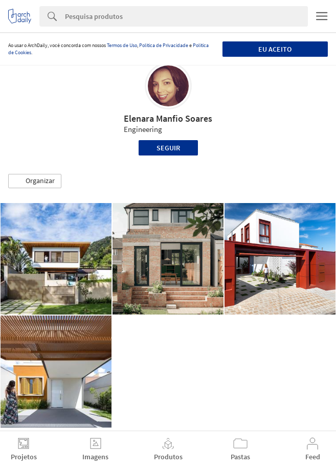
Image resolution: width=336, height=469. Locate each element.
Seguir (168, 147)
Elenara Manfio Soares (168, 118)
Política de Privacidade (163, 45)
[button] (34, 181)
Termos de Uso (122, 45)
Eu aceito (275, 49)
